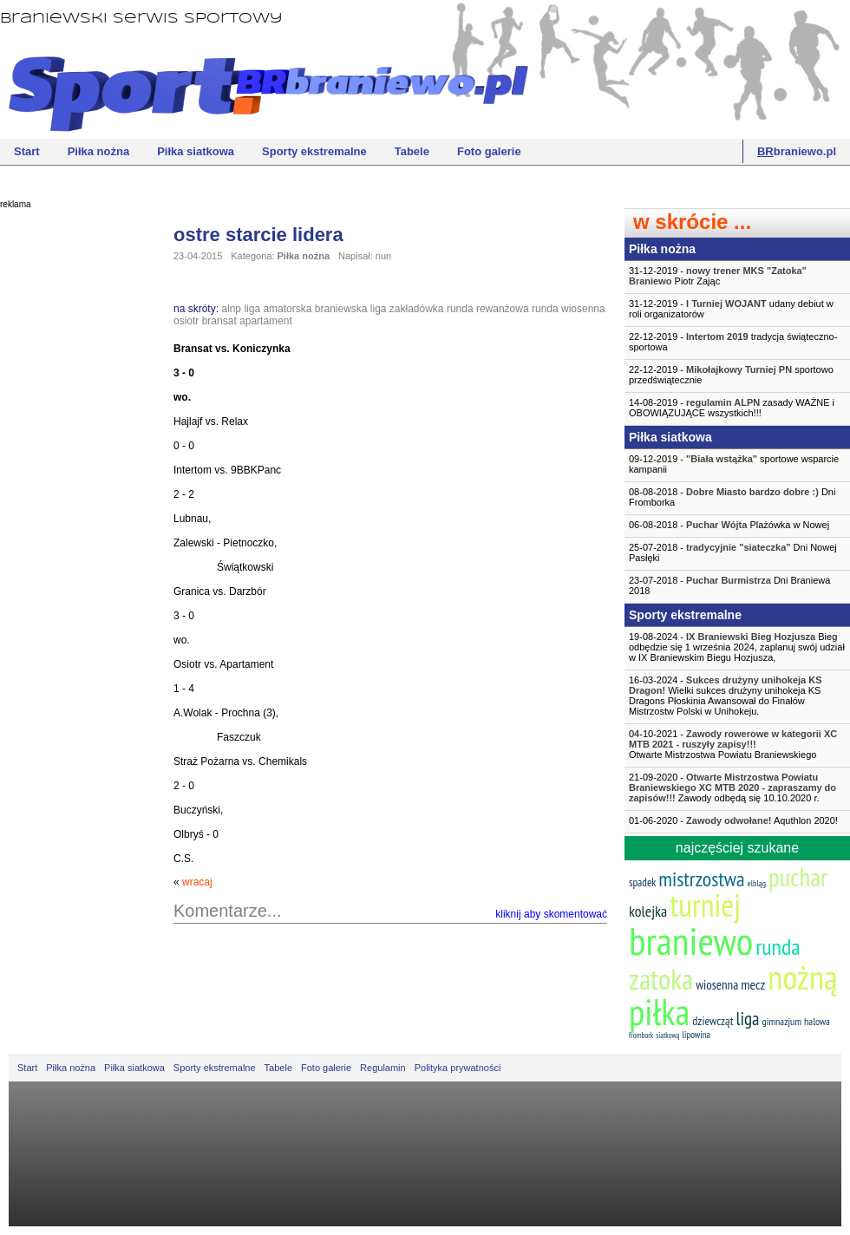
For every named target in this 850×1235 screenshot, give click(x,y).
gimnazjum (781, 1021)
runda (777, 946)
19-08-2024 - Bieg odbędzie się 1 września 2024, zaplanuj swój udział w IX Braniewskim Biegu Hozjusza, (737, 647)
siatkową (667, 1035)
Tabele (412, 151)
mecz (753, 984)
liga (748, 1018)
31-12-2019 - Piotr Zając (718, 275)
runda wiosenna (568, 309)
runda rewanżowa (488, 309)
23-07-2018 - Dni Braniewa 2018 (729, 585)
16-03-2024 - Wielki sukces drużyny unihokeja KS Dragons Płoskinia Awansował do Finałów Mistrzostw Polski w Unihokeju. (725, 695)
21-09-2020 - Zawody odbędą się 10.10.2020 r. (732, 787)
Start (27, 151)
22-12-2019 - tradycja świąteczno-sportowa (733, 341)
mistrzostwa (701, 879)
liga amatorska (277, 309)
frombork (641, 1035)
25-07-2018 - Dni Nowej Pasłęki (733, 552)
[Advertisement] (69, 481)
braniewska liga (351, 309)
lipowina (696, 1035)
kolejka (648, 911)
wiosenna (717, 985)
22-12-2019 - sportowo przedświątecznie (731, 374)
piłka (659, 1012)
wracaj (197, 882)
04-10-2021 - (737, 744)
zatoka (661, 978)
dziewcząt (712, 1021)
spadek (642, 882)
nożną (802, 977)
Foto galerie (489, 151)
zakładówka (416, 309)
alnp (231, 309)
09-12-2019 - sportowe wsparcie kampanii (734, 464)
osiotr (186, 321)
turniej (705, 905)
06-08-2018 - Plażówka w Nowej (729, 524)
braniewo (691, 940)
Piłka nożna (99, 151)
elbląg (757, 883)
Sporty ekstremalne (314, 151)
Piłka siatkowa (195, 151)
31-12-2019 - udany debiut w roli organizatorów (731, 308)
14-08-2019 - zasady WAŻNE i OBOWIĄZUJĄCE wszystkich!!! (731, 407)
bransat (219, 321)
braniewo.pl (796, 151)
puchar (797, 876)
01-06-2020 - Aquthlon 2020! (733, 820)
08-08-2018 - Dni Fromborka (732, 497)
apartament (265, 321)
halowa (817, 1021)
